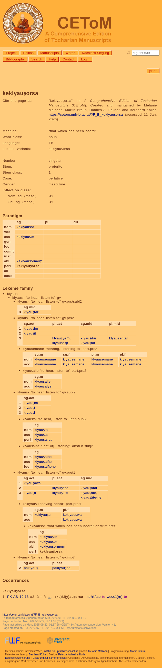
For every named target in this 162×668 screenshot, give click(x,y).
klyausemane (45, 359)
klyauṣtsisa (44, 439)
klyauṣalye (43, 386)
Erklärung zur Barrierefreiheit (49, 657)
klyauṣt (29, 408)
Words (70, 53)
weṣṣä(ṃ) (114, 597)
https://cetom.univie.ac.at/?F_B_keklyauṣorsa (86, 114)
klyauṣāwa (32, 483)
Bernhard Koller (38, 654)
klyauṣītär (88, 338)
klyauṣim (31, 328)
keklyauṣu (43, 515)
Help (52, 59)
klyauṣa (30, 493)
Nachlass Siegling (95, 53)
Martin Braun (137, 651)
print (153, 71)
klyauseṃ (60, 343)
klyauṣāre (60, 493)
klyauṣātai (89, 488)
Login (85, 59)
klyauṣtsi (42, 430)
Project (11, 53)
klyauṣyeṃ (61, 338)
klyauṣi (29, 412)
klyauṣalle (43, 381)
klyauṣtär (31, 312)
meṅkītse (93, 597)
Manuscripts (49, 53)
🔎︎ (128, 53)
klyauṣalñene (45, 466)
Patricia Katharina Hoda (71, 654)
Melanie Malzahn (98, 651)
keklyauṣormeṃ (29, 261)
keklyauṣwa (72, 515)
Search (36, 59)
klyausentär (118, 338)
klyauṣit (30, 333)
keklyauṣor (25, 227)
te (103, 597)
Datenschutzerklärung (17, 657)
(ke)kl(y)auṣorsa (69, 597)
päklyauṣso (61, 568)
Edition (28, 53)
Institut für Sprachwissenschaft (61, 651)
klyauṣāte (88, 493)
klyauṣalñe (43, 457)
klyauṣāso (60, 488)
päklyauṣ (31, 568)
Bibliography (15, 59)
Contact (68, 59)
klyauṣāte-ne (91, 497)
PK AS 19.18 (18, 597)
